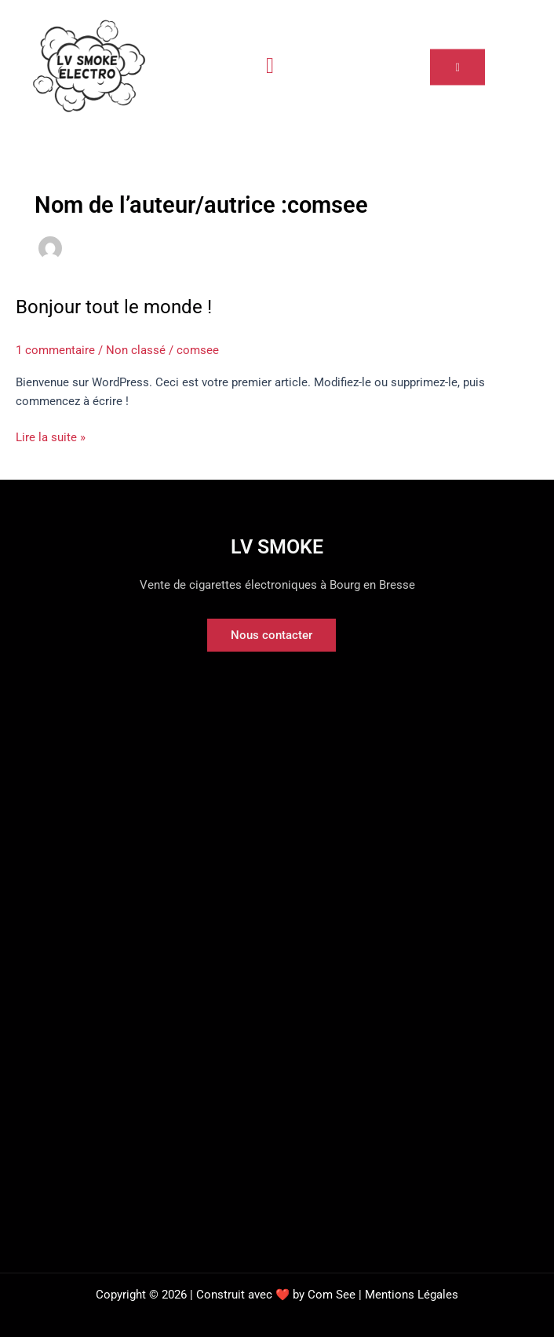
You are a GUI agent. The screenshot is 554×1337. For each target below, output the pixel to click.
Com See (331, 1295)
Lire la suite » (51, 436)
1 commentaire (55, 350)
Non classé (136, 350)
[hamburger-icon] (270, 66)
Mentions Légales (411, 1295)
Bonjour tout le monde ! (114, 307)
